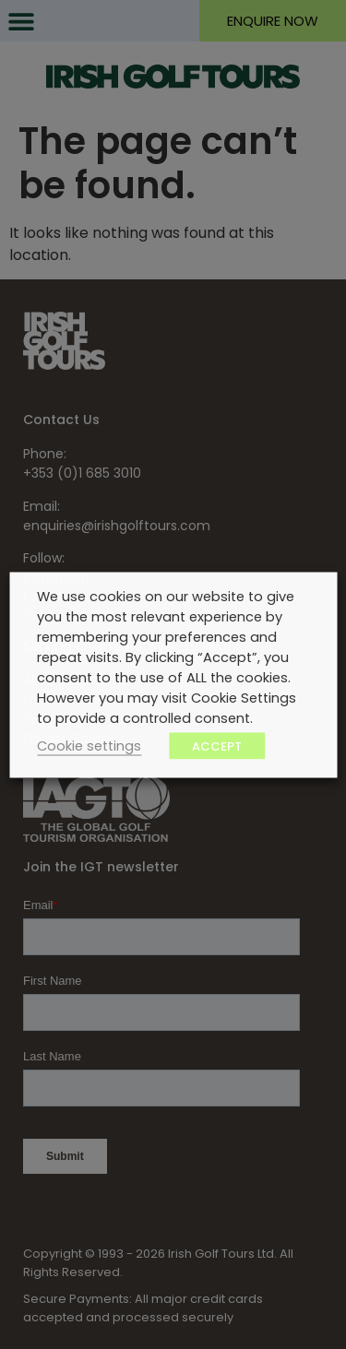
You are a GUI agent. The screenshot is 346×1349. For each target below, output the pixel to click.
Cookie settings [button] (89, 745)
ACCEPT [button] (217, 745)
